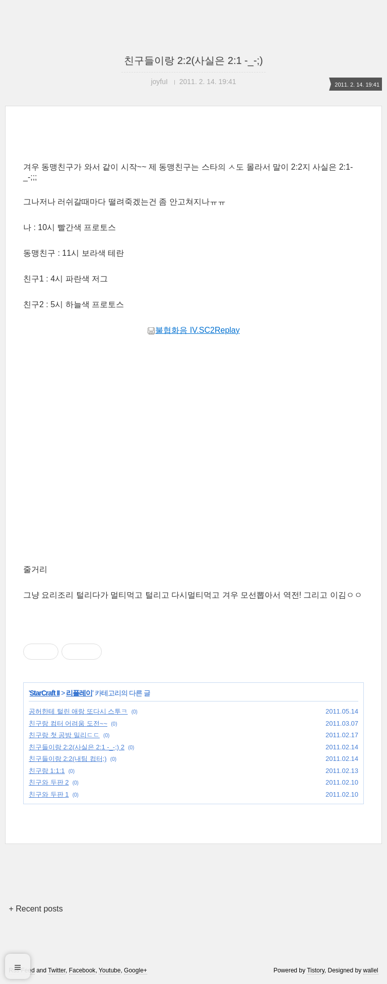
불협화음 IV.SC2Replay (193, 330)
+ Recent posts (35, 908)
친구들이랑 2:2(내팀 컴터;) (68, 758)
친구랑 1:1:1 (47, 771)
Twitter (57, 970)
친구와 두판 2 (49, 782)
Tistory (316, 970)
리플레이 (79, 693)
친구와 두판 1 (49, 794)
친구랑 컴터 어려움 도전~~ (68, 723)
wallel (370, 970)
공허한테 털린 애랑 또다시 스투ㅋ (78, 711)
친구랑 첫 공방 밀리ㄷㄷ (64, 735)
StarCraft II (45, 693)
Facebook (82, 970)
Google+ (135, 970)
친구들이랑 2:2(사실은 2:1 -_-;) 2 (76, 747)
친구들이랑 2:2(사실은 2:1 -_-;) (193, 60)
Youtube (110, 970)
